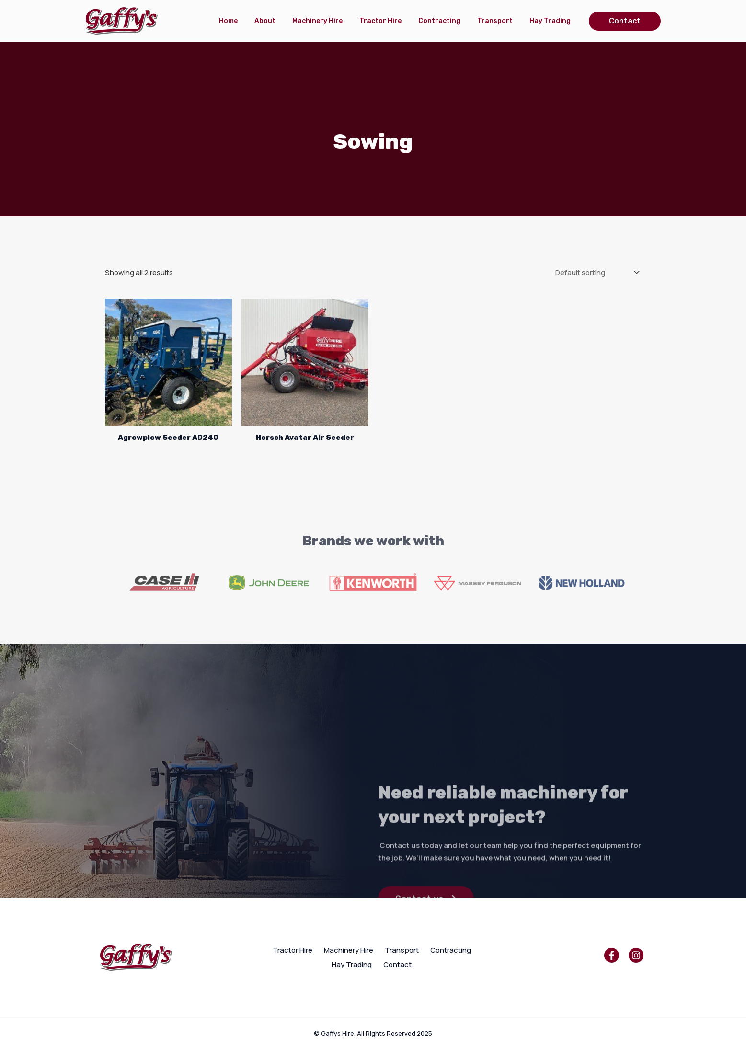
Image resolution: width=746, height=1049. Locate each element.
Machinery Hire (328, 21)
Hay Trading (551, 21)
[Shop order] (596, 272)
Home (244, 21)
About (278, 21)
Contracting (446, 21)
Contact (397, 964)
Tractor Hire (389, 21)
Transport (498, 21)
